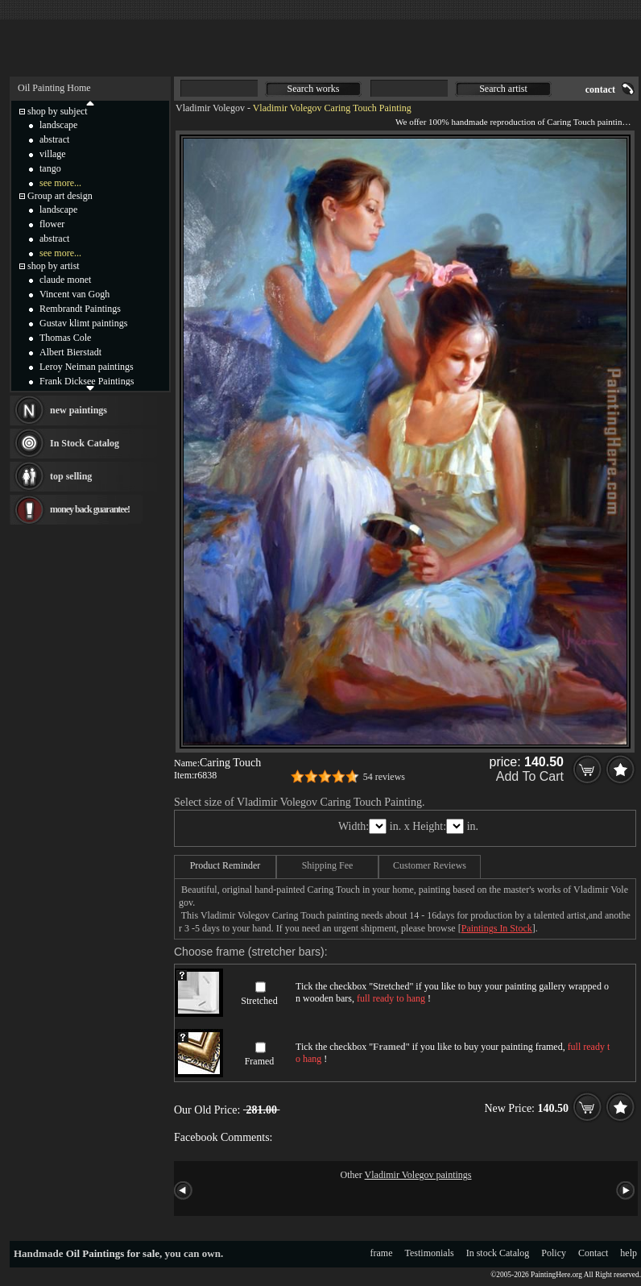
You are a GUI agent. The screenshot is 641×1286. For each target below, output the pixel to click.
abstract (54, 139)
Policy (553, 1253)
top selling (71, 476)
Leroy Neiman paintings (86, 366)
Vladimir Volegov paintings (418, 1174)
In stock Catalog (498, 1253)
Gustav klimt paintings (83, 323)
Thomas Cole (65, 337)
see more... (60, 183)
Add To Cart (530, 776)
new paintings (78, 410)
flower (51, 224)
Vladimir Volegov (210, 108)
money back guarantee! (90, 509)
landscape (58, 125)
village (52, 154)
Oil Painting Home (54, 87)
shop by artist (53, 266)
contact (600, 89)
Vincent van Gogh (74, 294)
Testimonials (429, 1253)
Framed (260, 1061)
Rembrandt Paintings (80, 308)
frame (381, 1253)
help (628, 1253)
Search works (313, 88)
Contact (593, 1253)
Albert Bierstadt (70, 352)
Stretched (259, 1000)
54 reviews (384, 776)
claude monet (65, 279)
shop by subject (57, 111)
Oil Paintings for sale (112, 1253)
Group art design (60, 195)
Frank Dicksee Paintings (86, 381)
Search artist (503, 88)
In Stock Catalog (84, 443)
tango (50, 168)
